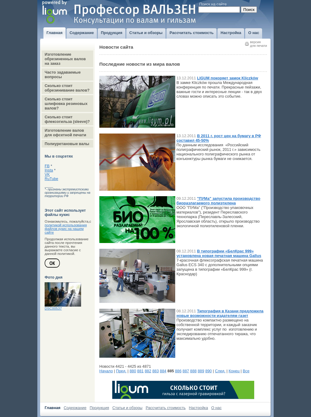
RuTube (51, 179)
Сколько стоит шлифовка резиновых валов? (66, 103)
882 (148, 371)
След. (220, 371)
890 (208, 371)
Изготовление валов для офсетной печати (65, 132)
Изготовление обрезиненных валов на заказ (65, 59)
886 (178, 371)
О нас (216, 407)
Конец (234, 371)
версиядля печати (258, 43)
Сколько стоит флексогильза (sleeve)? (67, 119)
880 (133, 371)
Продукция (99, 407)
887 (186, 371)
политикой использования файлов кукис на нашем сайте (66, 228)
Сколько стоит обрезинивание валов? (67, 87)
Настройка (198, 407)
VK (47, 174)
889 (201, 371)
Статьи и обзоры (127, 407)
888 (193, 371)
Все (246, 371)
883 (155, 371)
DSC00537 (53, 308)
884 (163, 371)
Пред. (121, 371)
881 (140, 371)
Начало (106, 371)
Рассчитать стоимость (166, 407)
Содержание (75, 407)
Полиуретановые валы (67, 143)
